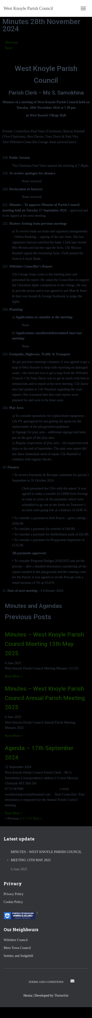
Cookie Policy (13, 902)
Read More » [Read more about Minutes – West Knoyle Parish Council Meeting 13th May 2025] (14, 676)
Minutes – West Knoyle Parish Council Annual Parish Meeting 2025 (45, 698)
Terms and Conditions (46, 982)
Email (72, 981)
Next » (37, 818)
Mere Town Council (17, 948)
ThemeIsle (61, 995)
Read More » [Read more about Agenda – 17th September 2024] (14, 813)
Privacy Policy (13, 894)
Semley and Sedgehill (18, 956)
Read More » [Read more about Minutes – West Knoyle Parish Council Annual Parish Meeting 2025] (14, 736)
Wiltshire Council (16, 940)
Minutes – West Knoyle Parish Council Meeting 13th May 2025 (44, 644)
